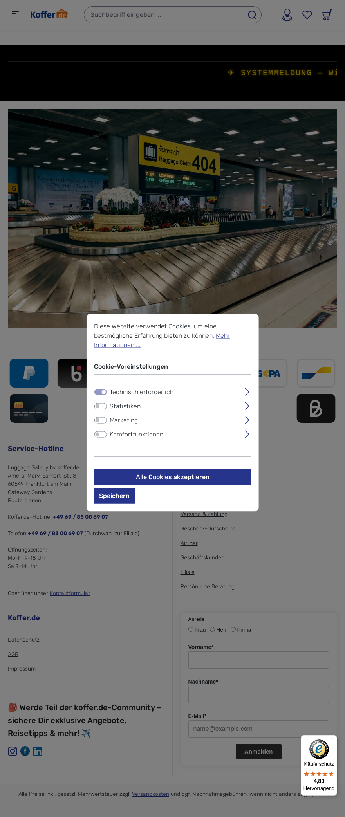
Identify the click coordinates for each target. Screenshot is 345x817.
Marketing (124, 420)
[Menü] (332, 740)
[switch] (100, 406)
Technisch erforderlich (141, 391)
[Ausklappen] (247, 391)
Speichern (114, 495)
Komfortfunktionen (136, 434)
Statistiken (125, 405)
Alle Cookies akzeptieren (173, 476)
